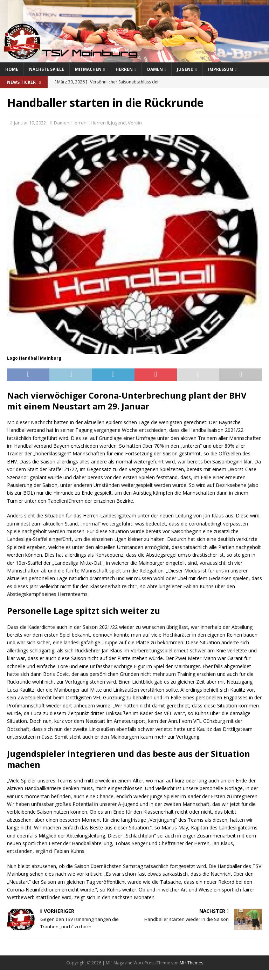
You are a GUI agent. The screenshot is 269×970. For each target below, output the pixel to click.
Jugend (185, 69)
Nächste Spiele (46, 69)
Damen (155, 69)
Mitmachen (88, 69)
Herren (124, 69)
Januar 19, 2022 (30, 123)
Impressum (220, 69)
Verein (135, 123)
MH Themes (191, 963)
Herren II (100, 123)
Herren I (80, 123)
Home (11, 69)
